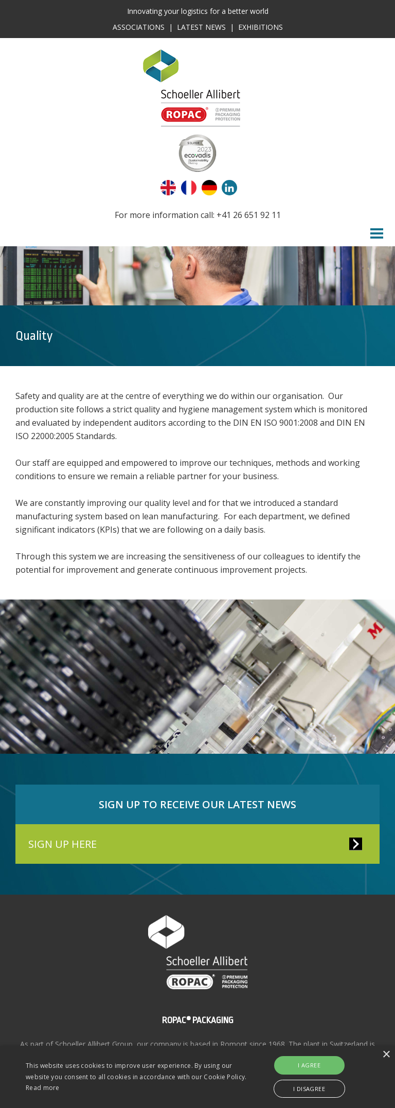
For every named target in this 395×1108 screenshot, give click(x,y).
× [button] (386, 1055)
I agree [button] (309, 1065)
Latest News (201, 27)
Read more (43, 1087)
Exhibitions (260, 27)
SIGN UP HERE (62, 844)
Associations (139, 27)
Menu (377, 233)
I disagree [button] (309, 1089)
